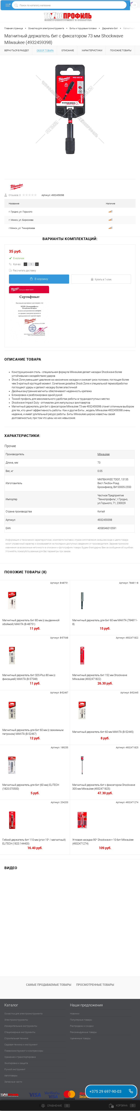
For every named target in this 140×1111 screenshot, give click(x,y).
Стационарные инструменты (19, 1032)
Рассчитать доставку (22, 270)
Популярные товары (81, 1020)
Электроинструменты (16, 1020)
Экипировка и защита (16, 1063)
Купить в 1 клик (101, 279)
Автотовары (11, 1075)
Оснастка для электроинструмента (23, 1013)
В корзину (39, 279)
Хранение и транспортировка (20, 1057)
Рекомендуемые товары (83, 1032)
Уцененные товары (80, 1038)
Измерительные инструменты (20, 1026)
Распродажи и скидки (82, 1026)
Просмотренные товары (95, 985)
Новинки (74, 1013)
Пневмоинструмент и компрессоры (23, 1051)
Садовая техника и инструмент (21, 1044)
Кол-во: (17, 264)
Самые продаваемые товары (48, 985)
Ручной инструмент (14, 1069)
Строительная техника (16, 1038)
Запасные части (13, 1082)
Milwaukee (101, 454)
